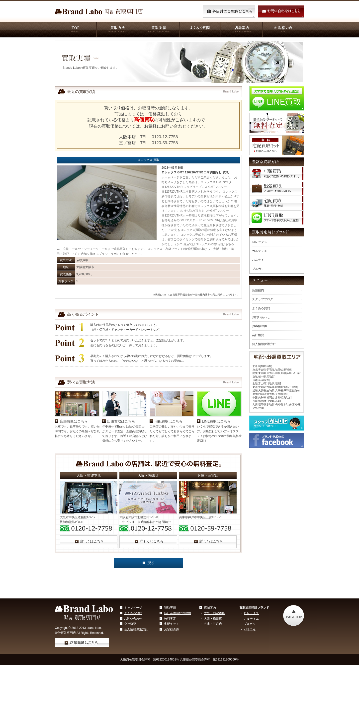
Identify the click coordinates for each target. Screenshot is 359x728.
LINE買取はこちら (216, 457)
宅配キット (171, 659)
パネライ (258, 260)
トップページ (133, 643)
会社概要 (258, 335)
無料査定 (170, 654)
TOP (75, 30)
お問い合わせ (261, 317)
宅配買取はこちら (168, 457)
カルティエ (259, 251)
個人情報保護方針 (264, 344)
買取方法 (117, 30)
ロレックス (259, 242)
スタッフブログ (262, 299)
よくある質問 (199, 30)
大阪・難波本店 (214, 649)
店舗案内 (241, 30)
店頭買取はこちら (74, 457)
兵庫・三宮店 (213, 659)
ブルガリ (258, 269)
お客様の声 (283, 30)
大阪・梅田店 (213, 654)
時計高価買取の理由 (177, 649)
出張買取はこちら (121, 457)
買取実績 (158, 30)
